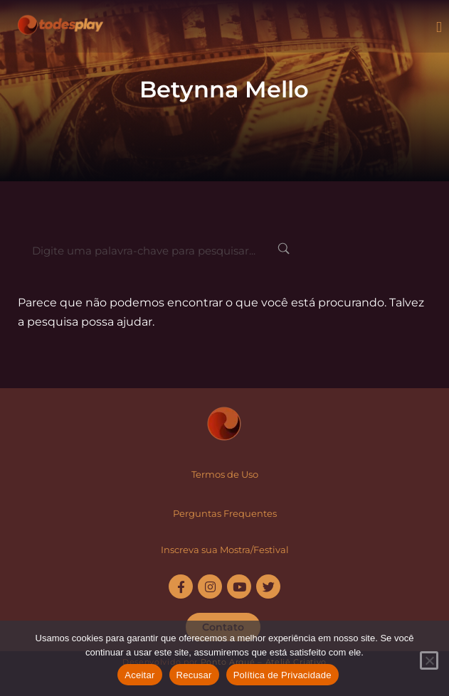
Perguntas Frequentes (225, 513)
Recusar (194, 675)
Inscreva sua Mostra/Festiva (223, 549)
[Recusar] (429, 660)
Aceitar (139, 675)
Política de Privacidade (282, 675)
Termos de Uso (224, 474)
